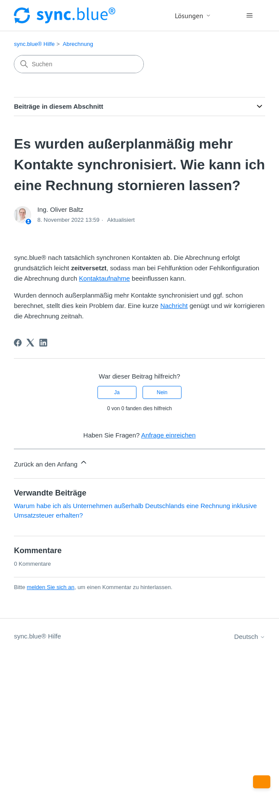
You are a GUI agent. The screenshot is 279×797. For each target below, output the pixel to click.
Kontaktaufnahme (104, 278)
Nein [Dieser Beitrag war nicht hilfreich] (162, 392)
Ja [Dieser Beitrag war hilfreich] (117, 392)
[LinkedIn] (43, 343)
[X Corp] (30, 343)
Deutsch (249, 636)
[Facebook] (18, 343)
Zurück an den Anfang (51, 463)
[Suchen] (78, 64)
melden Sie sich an (51, 587)
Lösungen (193, 15)
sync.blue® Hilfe (34, 44)
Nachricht (174, 305)
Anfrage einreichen (168, 435)
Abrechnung (78, 44)
